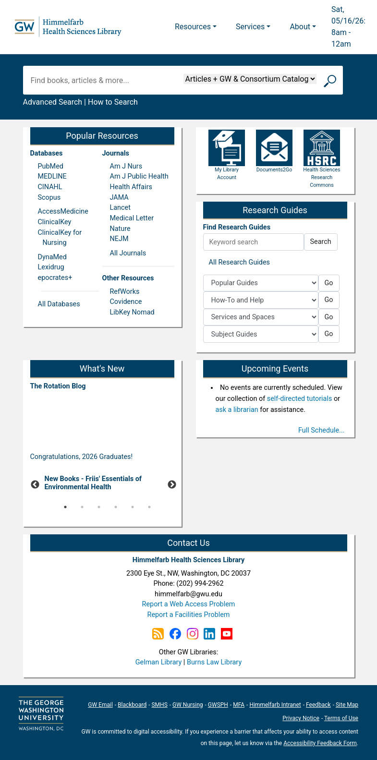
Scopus (49, 197)
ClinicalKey (55, 222)
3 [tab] (99, 507)
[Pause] (102, 521)
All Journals (128, 253)
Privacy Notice (300, 718)
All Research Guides (239, 262)
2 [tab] (82, 507)
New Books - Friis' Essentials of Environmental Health (93, 483)
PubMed (50, 166)
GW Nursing (187, 704)
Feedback (318, 704)
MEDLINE (52, 176)
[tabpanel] (102, 485)
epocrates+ (55, 278)
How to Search (113, 102)
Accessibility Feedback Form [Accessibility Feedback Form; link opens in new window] (320, 743)
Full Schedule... (321, 430)
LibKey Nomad (132, 312)
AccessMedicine (63, 211)
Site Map (347, 704)
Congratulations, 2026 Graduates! (81, 457)
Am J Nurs (126, 166)
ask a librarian (237, 410)
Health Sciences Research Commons (321, 167)
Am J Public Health (139, 176)
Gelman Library (158, 662)
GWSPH (218, 704)
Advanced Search (53, 102)
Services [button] (250, 26)
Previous (35, 485)
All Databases (59, 304)
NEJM (119, 239)
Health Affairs (131, 187)
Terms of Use (341, 718)
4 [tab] (116, 507)
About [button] (300, 26)
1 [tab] (65, 507)
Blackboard (132, 704)
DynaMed (52, 257)
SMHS (159, 704)
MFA (238, 704)
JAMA (119, 197)
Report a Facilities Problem (188, 615)
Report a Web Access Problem (188, 604)
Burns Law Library (214, 662)
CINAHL (50, 187)
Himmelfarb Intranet (275, 704)
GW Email (100, 704)
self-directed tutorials (299, 399)
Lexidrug (51, 267)
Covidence (126, 302)
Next (172, 485)
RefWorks (125, 292)
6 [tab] (149, 507)
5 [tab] (132, 507)
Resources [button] (193, 26)
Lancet (120, 208)
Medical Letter (132, 218)
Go (329, 283)
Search (320, 242)
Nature (120, 229)
